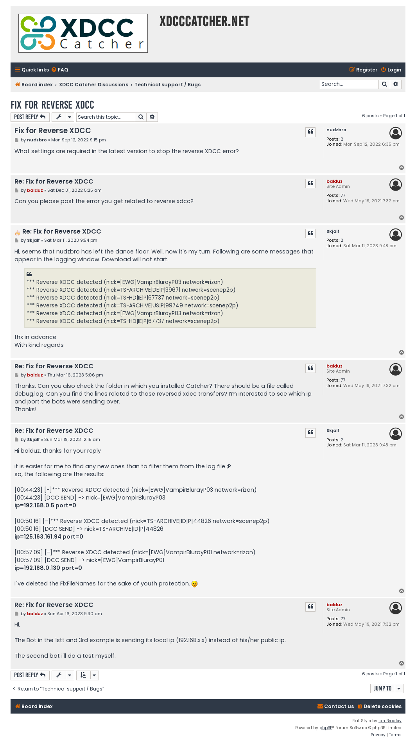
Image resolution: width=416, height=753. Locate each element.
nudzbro (336, 129)
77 (343, 195)
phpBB (325, 728)
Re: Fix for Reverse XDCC (53, 182)
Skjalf (332, 231)
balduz (334, 181)
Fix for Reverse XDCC (52, 105)
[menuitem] (59, 70)
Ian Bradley (390, 721)
